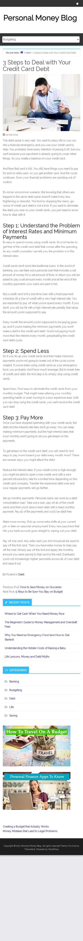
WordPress (53, 849)
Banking (14, 681)
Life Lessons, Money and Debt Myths (27, 656)
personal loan (45, 270)
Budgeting (15, 690)
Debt (21, 574)
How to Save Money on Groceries (41, 587)
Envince (72, 846)
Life (11, 707)
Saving (13, 715)
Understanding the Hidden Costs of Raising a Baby (35, 648)
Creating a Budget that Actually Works (26, 826)
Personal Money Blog (31, 846)
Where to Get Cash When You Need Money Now (34, 613)
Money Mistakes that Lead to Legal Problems (30, 831)
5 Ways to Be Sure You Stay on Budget (39, 591)
